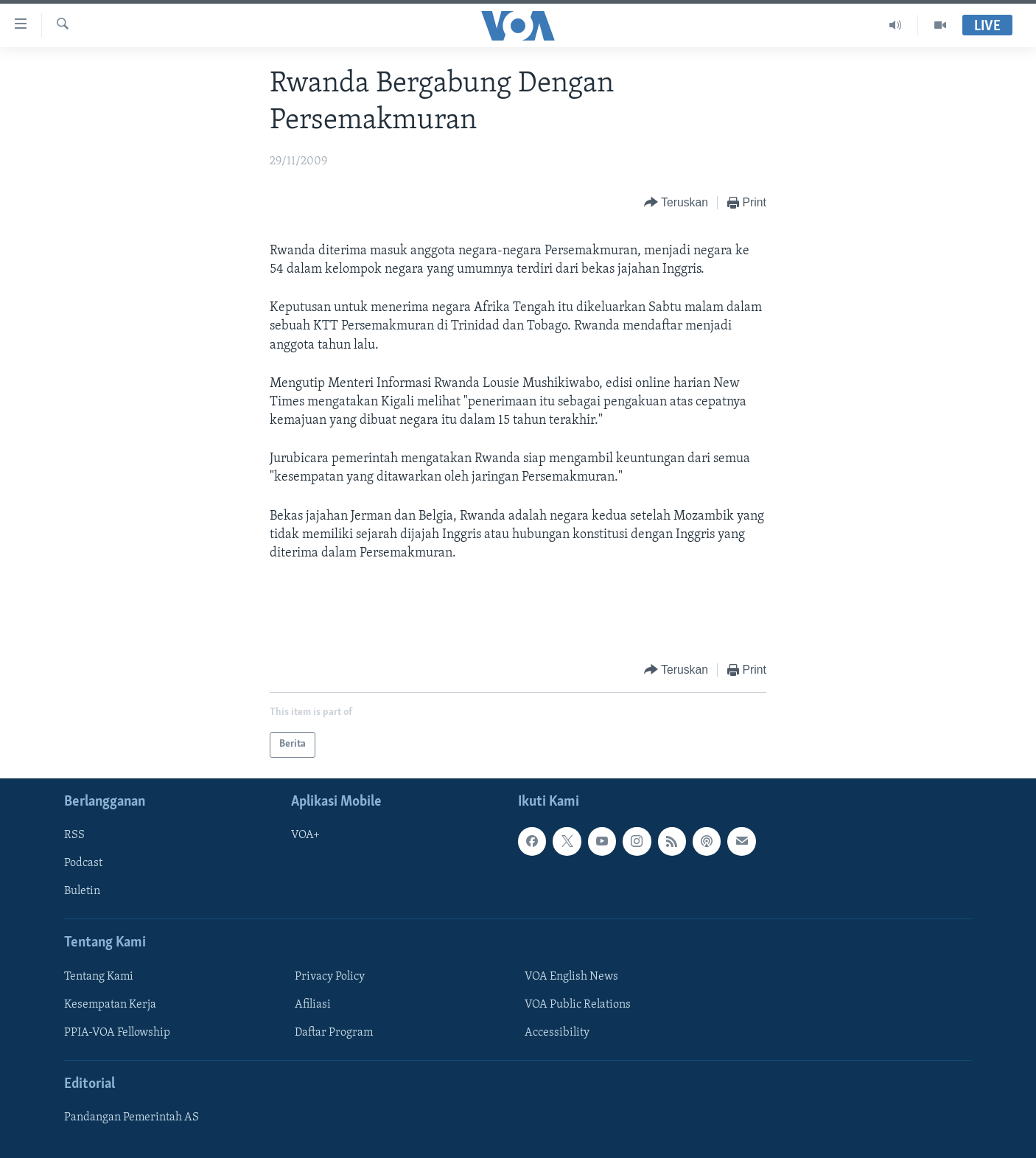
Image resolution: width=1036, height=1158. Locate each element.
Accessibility (557, 1033)
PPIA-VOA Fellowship (117, 1033)
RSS (74, 835)
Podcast (83, 863)
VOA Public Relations (578, 1005)
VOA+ (305, 835)
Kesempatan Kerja (110, 1005)
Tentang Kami (98, 977)
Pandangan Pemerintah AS (131, 1117)
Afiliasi (313, 1005)
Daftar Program (334, 1033)
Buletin (82, 891)
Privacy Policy (330, 977)
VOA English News (571, 977)
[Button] (676, 203)
